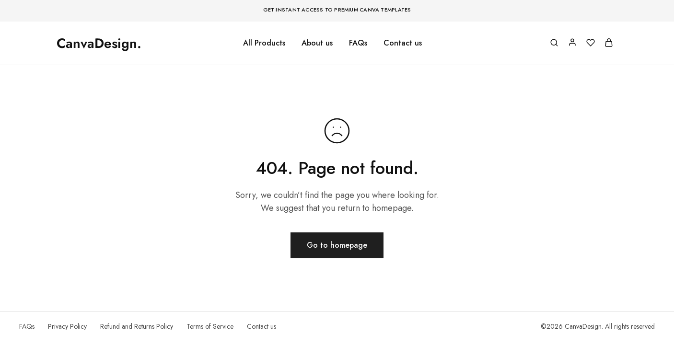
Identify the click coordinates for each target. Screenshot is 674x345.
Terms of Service (209, 326)
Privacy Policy (67, 326)
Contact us (402, 43)
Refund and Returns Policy (136, 326)
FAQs (358, 43)
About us (317, 43)
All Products (264, 43)
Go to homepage (337, 245)
